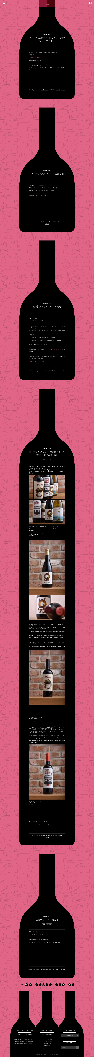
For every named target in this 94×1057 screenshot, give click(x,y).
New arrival (49, 45)
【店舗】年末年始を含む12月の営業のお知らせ (24, 1041)
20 (60, 985)
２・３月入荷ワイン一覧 (48, 195)
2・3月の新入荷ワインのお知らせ (47, 173)
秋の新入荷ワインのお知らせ (47, 306)
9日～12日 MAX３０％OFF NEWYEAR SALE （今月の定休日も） (28, 1037)
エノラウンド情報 (45, 1041)
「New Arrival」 (56, 349)
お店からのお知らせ (46, 1034)
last (73, 984)
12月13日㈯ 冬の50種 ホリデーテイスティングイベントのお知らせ (28, 1043)
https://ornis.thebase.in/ (34, 57)
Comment (63, 90)
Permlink (58, 90)
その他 (46, 1037)
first (26, 985)
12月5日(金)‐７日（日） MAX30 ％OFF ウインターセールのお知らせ (28, 1039)
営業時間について (46, 1048)
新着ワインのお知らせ (47, 920)
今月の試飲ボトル (46, 1043)
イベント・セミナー (46, 1039)
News (44, 45)
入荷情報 (46, 1045)
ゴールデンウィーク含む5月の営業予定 (24, 1034)
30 (63, 985)
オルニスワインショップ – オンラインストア (40, 361)
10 (57, 985)
